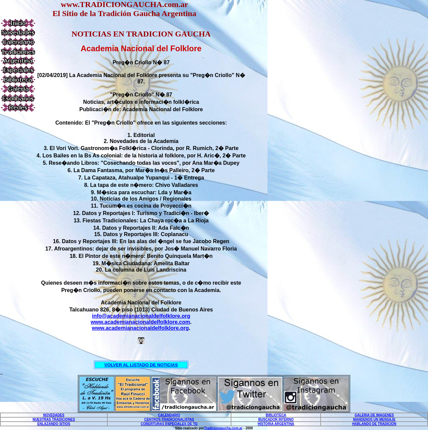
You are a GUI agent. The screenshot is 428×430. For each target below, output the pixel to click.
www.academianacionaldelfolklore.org (140, 328)
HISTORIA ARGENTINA (276, 424)
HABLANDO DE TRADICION (374, 424)
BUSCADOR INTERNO (276, 419)
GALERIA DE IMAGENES (374, 415)
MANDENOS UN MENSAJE (374, 419)
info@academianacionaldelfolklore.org (141, 316)
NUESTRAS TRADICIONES (53, 419)
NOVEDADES (53, 415)
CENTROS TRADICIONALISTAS (169, 419)
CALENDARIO (169, 415)
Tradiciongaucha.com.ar (223, 428)
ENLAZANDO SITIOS (53, 424)
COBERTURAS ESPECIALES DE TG (169, 424)
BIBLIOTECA (276, 415)
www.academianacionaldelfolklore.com (140, 322)
